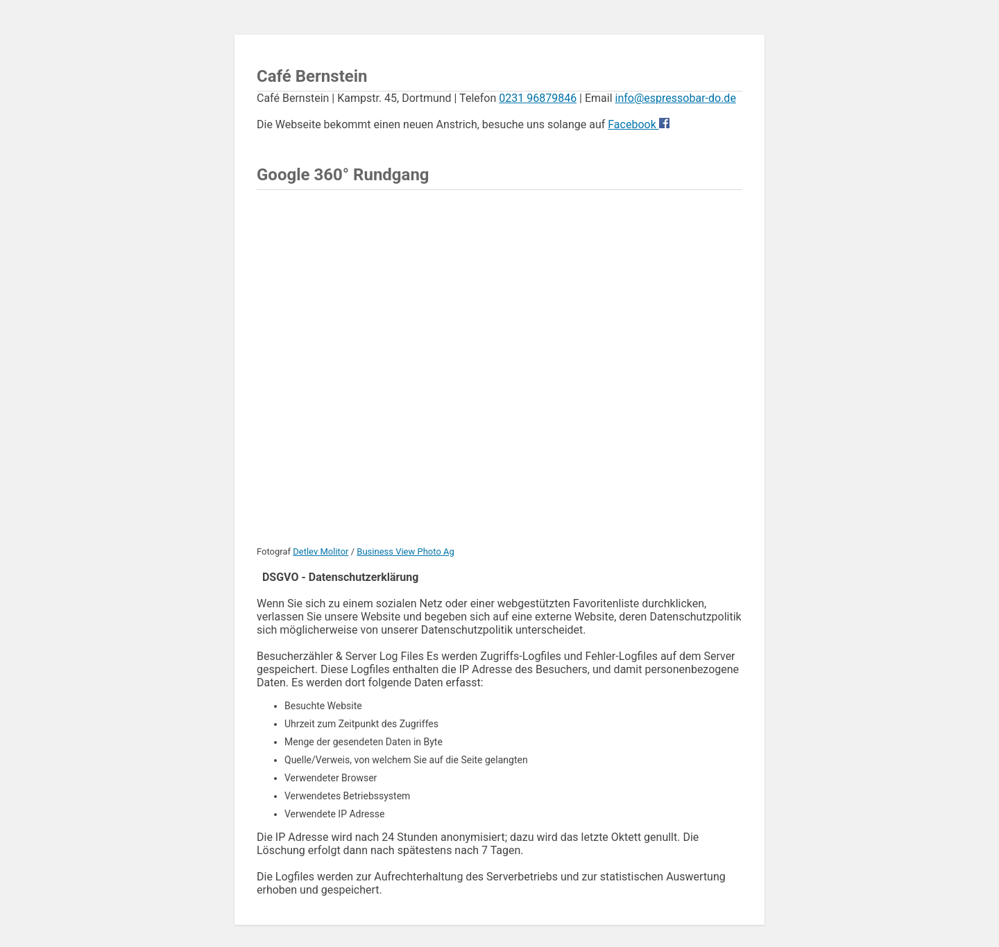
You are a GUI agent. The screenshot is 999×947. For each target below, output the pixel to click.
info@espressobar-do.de (675, 98)
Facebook (633, 124)
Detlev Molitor (320, 551)
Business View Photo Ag (405, 551)
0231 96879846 (538, 98)
